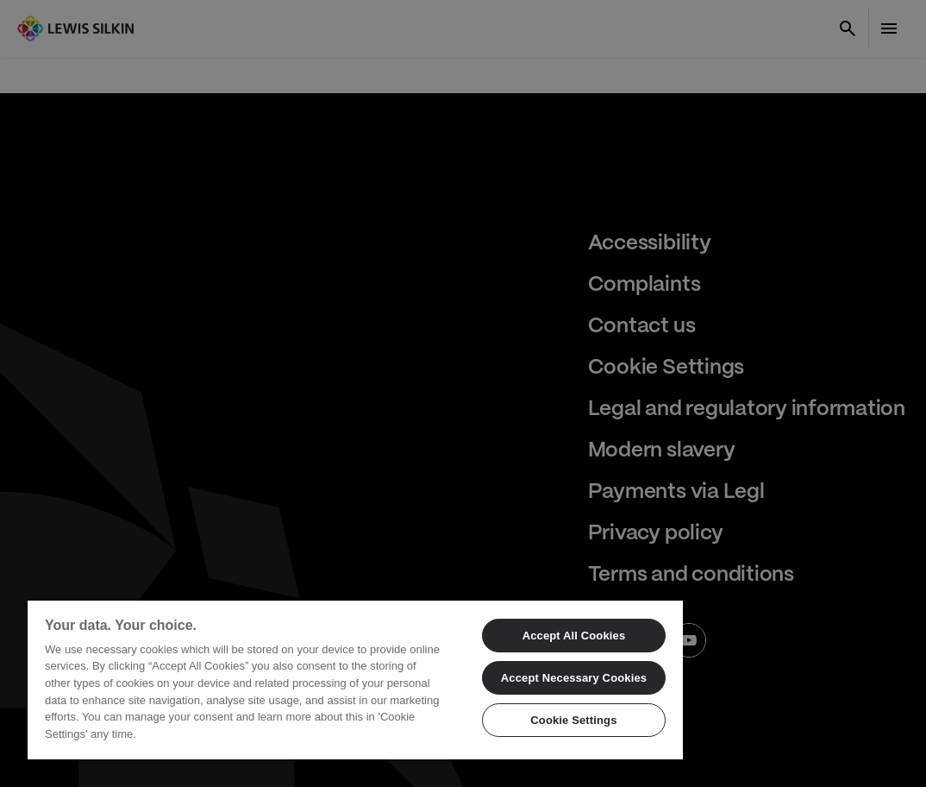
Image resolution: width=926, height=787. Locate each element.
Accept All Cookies (574, 635)
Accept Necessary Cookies (574, 677)
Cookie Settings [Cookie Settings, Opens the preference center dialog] (573, 720)
